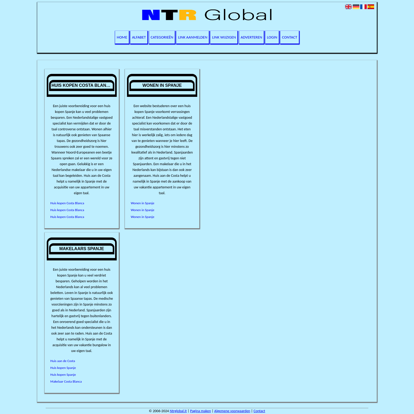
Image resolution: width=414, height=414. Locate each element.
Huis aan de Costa (62, 361)
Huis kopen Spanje (63, 368)
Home (122, 37)
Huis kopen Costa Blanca (67, 203)
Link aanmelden (192, 37)
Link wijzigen (224, 37)
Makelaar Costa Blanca (66, 381)
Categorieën (162, 37)
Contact (289, 37)
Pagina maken (200, 411)
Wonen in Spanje (142, 203)
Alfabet (139, 37)
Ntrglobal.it (178, 411)
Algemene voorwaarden (232, 411)
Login (272, 37)
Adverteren (251, 37)
